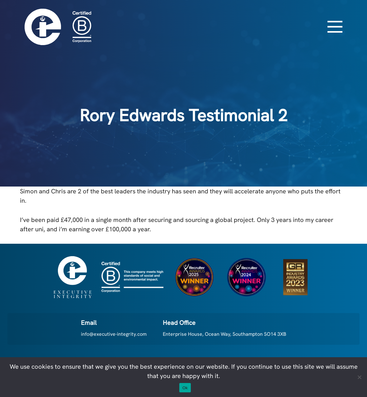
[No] (359, 377)
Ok (185, 387)
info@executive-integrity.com (114, 334)
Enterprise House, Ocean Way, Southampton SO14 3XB (224, 334)
